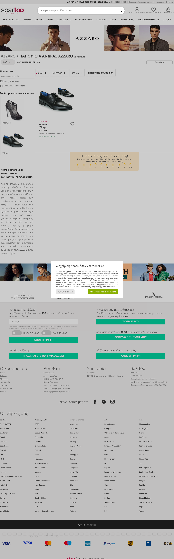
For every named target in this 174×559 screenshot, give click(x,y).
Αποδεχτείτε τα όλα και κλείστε (103, 292)
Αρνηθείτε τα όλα (65, 292)
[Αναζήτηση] (120, 10)
